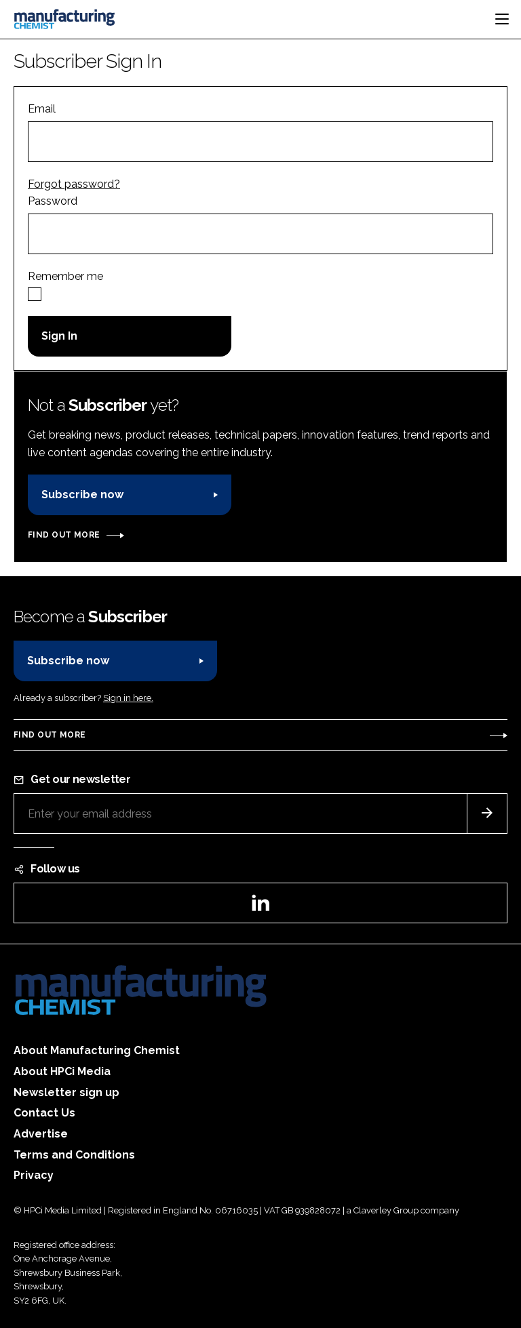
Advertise (41, 1133)
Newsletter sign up (66, 1092)
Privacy (34, 1175)
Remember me (65, 276)
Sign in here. (128, 698)
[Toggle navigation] (502, 19)
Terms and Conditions (74, 1154)
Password (52, 201)
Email (42, 108)
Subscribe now (82, 494)
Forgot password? (74, 184)
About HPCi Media (62, 1071)
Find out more (64, 535)
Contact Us (44, 1112)
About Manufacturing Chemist (97, 1050)
